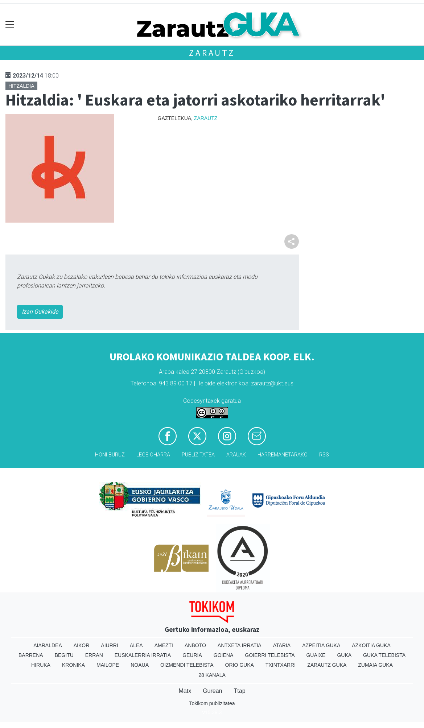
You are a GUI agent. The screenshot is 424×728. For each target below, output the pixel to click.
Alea (136, 645)
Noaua (140, 665)
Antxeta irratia (240, 645)
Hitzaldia (21, 86)
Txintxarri (280, 665)
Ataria (282, 645)
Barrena (30, 655)
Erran (94, 655)
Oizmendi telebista (187, 665)
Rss (324, 455)
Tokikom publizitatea (212, 703)
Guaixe (315, 655)
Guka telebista (384, 655)
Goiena (223, 655)
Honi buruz (110, 455)
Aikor (82, 645)
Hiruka (40, 665)
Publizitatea (198, 455)
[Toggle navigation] (10, 24)
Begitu (64, 655)
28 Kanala (212, 675)
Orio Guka (239, 665)
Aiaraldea (47, 645)
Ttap (240, 691)
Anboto (195, 645)
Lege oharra (153, 455)
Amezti (164, 645)
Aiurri (109, 645)
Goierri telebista (270, 655)
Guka (344, 655)
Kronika (73, 665)
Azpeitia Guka (321, 645)
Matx (184, 691)
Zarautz (212, 52)
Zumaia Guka (375, 665)
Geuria (192, 655)
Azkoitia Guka (371, 645)
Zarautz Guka (326, 665)
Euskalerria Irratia (143, 655)
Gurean (212, 691)
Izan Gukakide (40, 311)
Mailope (107, 665)
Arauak (236, 455)
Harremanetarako (283, 455)
